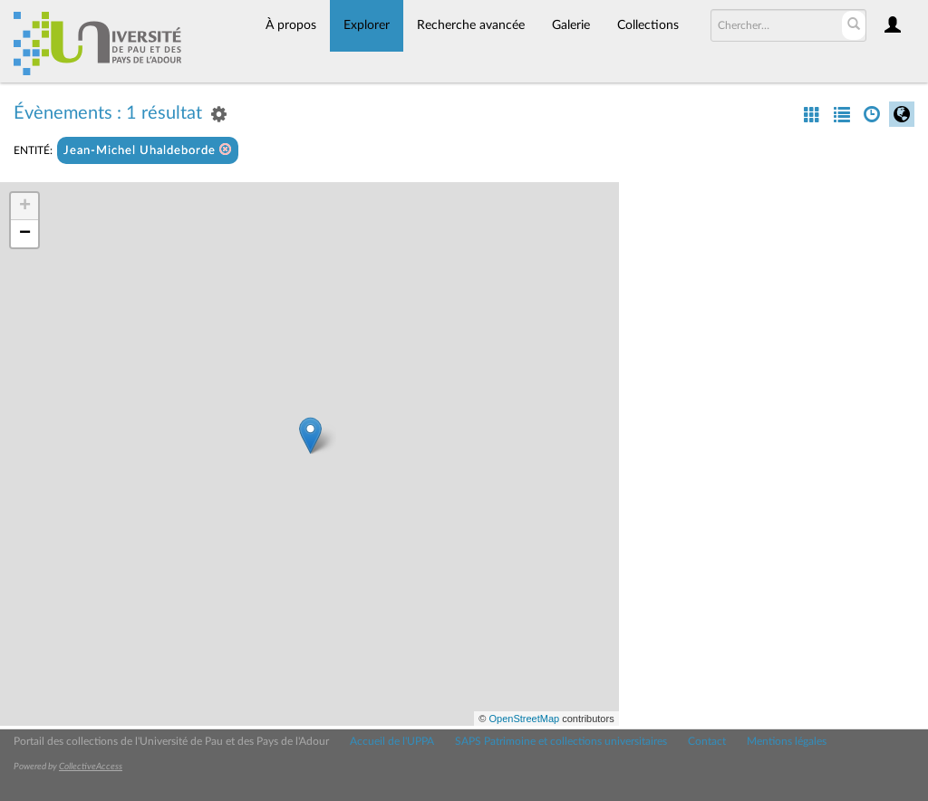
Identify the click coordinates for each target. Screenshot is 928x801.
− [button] (25, 233)
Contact (707, 741)
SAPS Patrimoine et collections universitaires (561, 741)
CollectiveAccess (90, 766)
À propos (291, 25)
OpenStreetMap (523, 718)
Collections (648, 25)
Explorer (366, 25)
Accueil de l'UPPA (392, 741)
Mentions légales (786, 741)
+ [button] (25, 206)
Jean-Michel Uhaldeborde (147, 150)
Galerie (571, 25)
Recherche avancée (471, 25)
